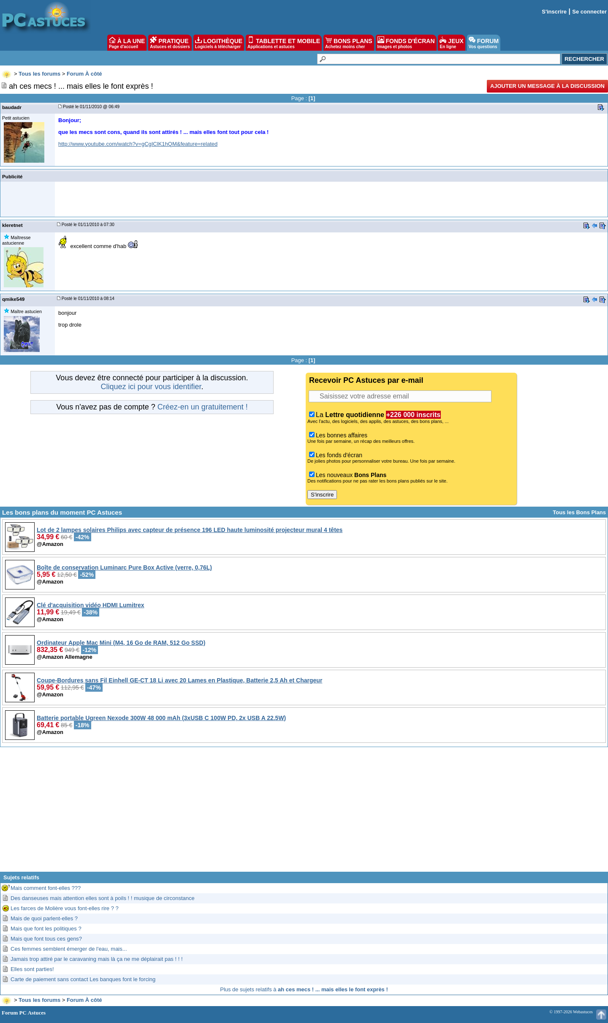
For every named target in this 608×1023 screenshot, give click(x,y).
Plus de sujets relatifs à (304, 989)
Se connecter (589, 11)
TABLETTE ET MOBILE (283, 42)
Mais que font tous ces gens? (46, 939)
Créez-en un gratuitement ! (202, 407)
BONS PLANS (348, 42)
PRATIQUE (170, 42)
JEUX (451, 42)
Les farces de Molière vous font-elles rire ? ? (65, 908)
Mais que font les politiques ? (46, 928)
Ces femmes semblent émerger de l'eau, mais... (69, 949)
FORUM (484, 42)
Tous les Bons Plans (579, 512)
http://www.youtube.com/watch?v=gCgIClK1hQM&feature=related (137, 144)
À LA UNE (127, 42)
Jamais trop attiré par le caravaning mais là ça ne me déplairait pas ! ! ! (97, 959)
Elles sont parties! (32, 969)
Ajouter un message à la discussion (547, 86)
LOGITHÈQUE (218, 42)
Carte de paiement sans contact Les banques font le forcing (83, 979)
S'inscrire (554, 11)
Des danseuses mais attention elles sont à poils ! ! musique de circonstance (103, 898)
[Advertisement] (304, 812)
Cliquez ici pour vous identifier (150, 386)
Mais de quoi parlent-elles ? (44, 918)
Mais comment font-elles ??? (46, 888)
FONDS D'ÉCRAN (406, 42)
